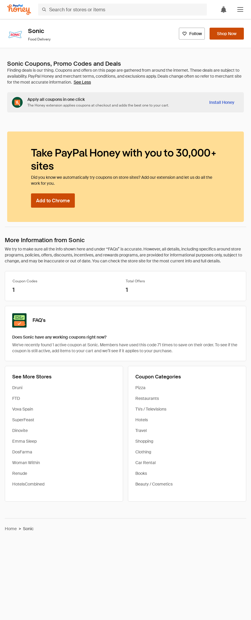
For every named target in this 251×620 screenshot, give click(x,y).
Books (141, 473)
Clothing (143, 452)
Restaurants (147, 398)
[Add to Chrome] (53, 200)
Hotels (141, 419)
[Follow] (192, 34)
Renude (19, 473)
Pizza (140, 387)
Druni (17, 387)
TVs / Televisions (150, 409)
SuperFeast (23, 419)
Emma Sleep (24, 441)
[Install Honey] (221, 102)
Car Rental (145, 462)
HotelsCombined (28, 484)
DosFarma (22, 452)
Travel (141, 430)
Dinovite (20, 430)
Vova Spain (22, 409)
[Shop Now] (227, 34)
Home (11, 528)
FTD (16, 398)
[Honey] (19, 9)
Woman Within (26, 462)
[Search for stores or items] (122, 9)
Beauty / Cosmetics (154, 484)
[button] (240, 9)
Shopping (144, 441)
